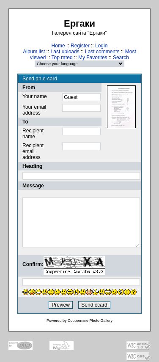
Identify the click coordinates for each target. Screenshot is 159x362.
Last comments (102, 52)
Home (58, 46)
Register (80, 46)
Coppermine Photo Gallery (90, 320)
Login (101, 46)
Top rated (62, 57)
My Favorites (92, 57)
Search (121, 57)
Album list (34, 52)
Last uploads (65, 52)
